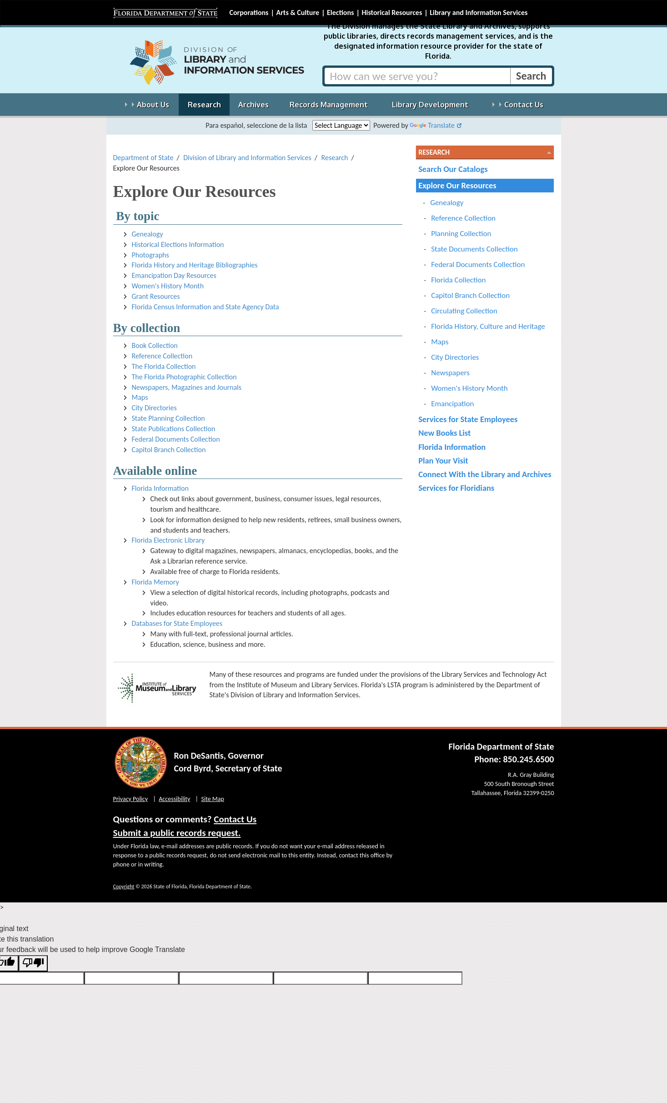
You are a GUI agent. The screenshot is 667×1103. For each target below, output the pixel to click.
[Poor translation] (33, 963)
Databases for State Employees (177, 623)
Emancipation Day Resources (174, 275)
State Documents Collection (474, 249)
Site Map (212, 799)
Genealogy (147, 234)
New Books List (444, 433)
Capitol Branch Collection (169, 449)
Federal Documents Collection (176, 439)
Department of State (143, 157)
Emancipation (452, 403)
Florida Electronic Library (168, 540)
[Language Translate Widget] (341, 125)
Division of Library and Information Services (247, 157)
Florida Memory (155, 582)
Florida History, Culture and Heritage (488, 326)
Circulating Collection (464, 311)
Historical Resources (391, 12)
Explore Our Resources (457, 185)
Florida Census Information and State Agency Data (205, 306)
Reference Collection (162, 356)
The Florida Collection (164, 366)
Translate (432, 125)
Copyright (124, 886)
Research (334, 157)
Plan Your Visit (443, 460)
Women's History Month (168, 286)
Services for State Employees (467, 419)
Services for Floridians (456, 488)
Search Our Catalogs (452, 169)
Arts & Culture (297, 12)
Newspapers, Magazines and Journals (186, 387)
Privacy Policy (130, 799)
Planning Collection (461, 233)
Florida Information (160, 488)
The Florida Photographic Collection (184, 377)
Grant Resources (156, 296)
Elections (340, 12)
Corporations (249, 12)
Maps (140, 397)
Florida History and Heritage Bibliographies (195, 265)
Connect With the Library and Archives (485, 474)
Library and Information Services (478, 12)
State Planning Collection (168, 418)
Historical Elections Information (178, 244)
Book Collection (155, 345)
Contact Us (235, 819)
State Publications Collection (174, 428)
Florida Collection (458, 280)
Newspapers (450, 373)
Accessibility (174, 799)
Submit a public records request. (177, 833)
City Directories (154, 407)
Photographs (150, 255)
